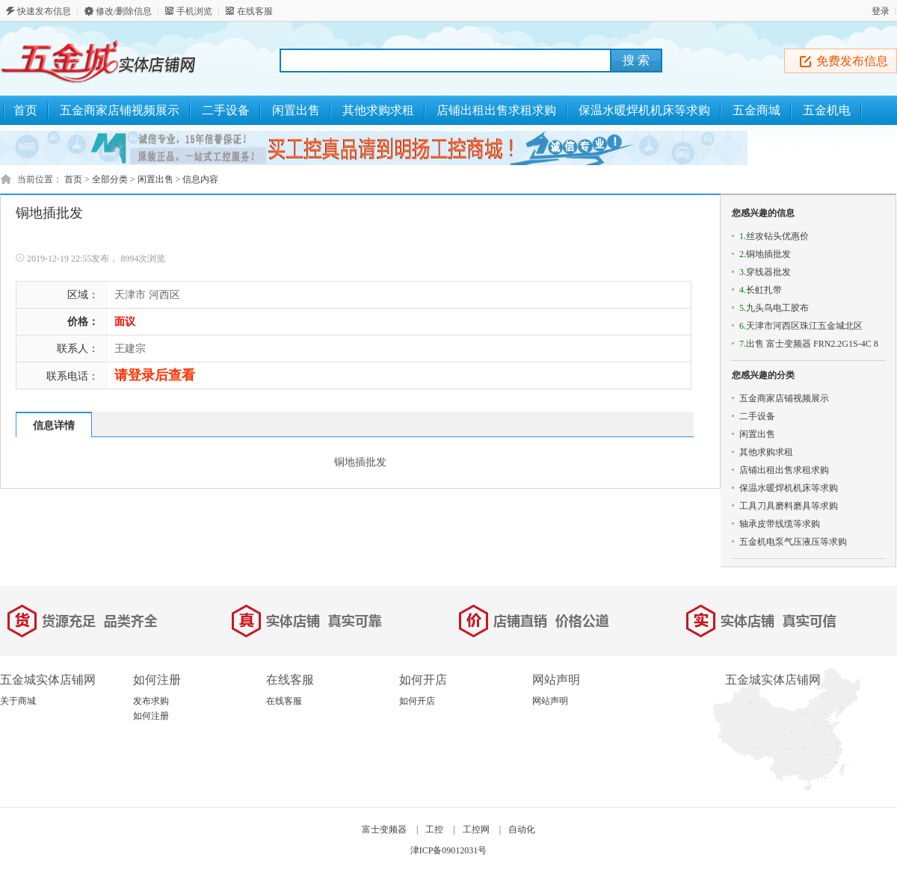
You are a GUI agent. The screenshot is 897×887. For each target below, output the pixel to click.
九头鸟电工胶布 (774, 308)
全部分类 (110, 179)
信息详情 (54, 425)
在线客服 (255, 11)
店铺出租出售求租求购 (784, 470)
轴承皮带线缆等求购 (779, 524)
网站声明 (550, 701)
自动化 (521, 829)
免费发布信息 (852, 61)
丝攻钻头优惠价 (774, 236)
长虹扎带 (760, 290)
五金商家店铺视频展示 (784, 398)
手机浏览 (194, 11)
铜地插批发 (765, 254)
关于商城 (18, 701)
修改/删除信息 (124, 11)
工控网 (476, 829)
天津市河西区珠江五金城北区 (801, 326)
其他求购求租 (766, 452)
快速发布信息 (44, 11)
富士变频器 (384, 829)
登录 (881, 11)
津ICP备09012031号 (448, 850)
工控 (434, 829)
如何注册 (151, 716)
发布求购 (151, 701)
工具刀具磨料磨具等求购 (788, 506)
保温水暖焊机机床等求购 (788, 488)
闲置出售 (155, 179)
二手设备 (757, 416)
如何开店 (417, 701)
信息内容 (200, 179)
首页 (25, 110)
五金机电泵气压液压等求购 (793, 542)
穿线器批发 (765, 272)
